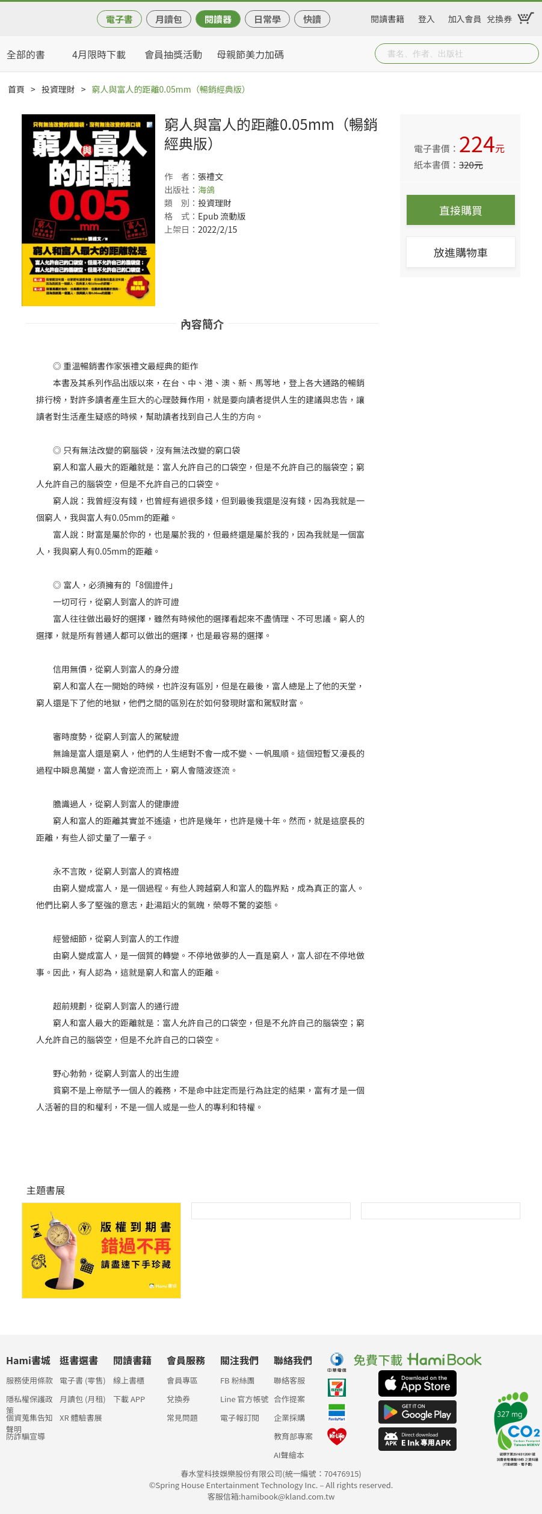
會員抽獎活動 (173, 54)
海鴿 (206, 189)
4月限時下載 (99, 54)
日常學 (267, 19)
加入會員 (465, 17)
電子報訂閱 (239, 1417)
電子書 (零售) (83, 1380)
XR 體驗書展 (81, 1417)
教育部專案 (293, 1436)
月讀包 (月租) (83, 1399)
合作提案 (289, 1399)
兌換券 (499, 17)
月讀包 (168, 19)
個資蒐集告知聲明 (29, 1421)
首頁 (16, 89)
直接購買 (460, 210)
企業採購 (289, 1417)
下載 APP (129, 1399)
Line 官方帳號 (244, 1399)
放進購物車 (461, 252)
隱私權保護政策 (29, 1402)
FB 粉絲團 (237, 1380)
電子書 (119, 19)
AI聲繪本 (289, 1454)
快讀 (312, 19)
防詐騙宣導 (25, 1436)
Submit (528, 53)
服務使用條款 (29, 1380)
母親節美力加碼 (250, 54)
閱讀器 (218, 19)
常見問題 (182, 1417)
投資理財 (58, 89)
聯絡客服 (289, 1380)
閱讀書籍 (387, 17)
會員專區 (182, 1380)
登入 (426, 17)
